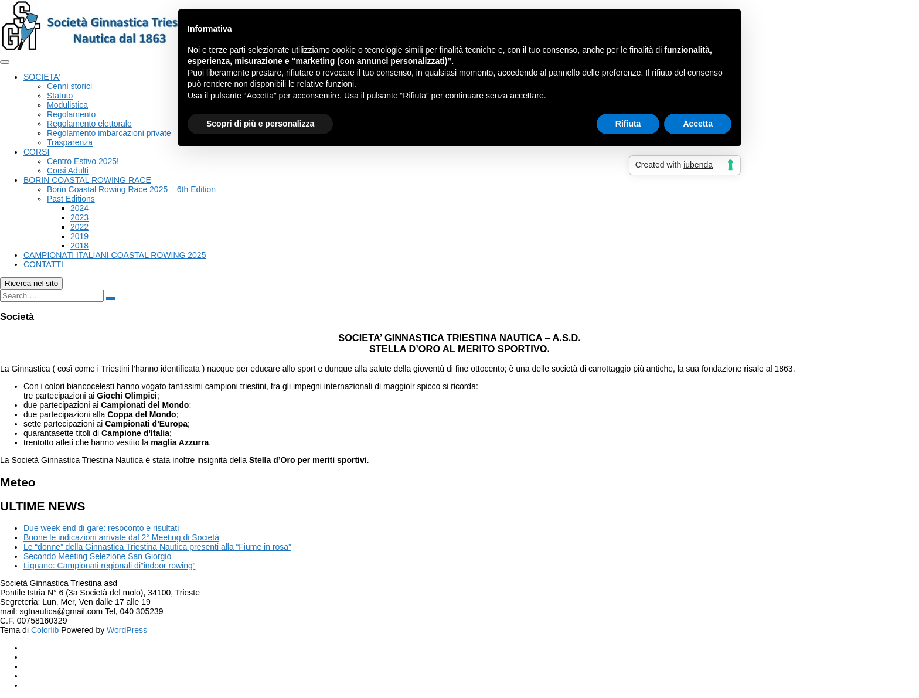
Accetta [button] (698, 123)
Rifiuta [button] (628, 123)
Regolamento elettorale (89, 123)
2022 (79, 226)
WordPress (127, 630)
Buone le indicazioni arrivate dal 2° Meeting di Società (121, 537)
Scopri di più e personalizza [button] (260, 123)
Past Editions (71, 198)
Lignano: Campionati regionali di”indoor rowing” (109, 565)
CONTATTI (43, 264)
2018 (79, 245)
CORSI (36, 151)
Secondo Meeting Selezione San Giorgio (97, 556)
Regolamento (71, 114)
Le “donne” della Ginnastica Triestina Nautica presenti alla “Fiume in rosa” (157, 546)
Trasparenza (70, 142)
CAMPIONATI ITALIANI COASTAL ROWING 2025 (114, 255)
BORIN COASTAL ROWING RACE (87, 180)
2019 (79, 236)
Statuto (60, 95)
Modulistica (67, 105)
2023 (79, 217)
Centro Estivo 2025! (83, 161)
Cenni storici (69, 86)
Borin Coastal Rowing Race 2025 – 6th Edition (131, 189)
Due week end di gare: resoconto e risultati (101, 528)
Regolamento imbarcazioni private (109, 133)
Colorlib (45, 630)
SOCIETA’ (41, 76)
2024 (79, 208)
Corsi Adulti (68, 170)
